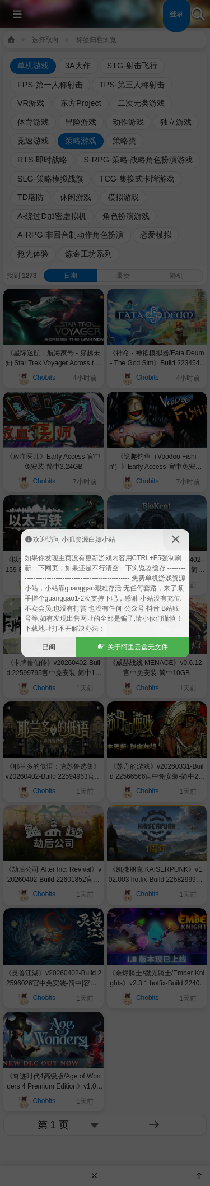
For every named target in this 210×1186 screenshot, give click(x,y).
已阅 (48, 647)
